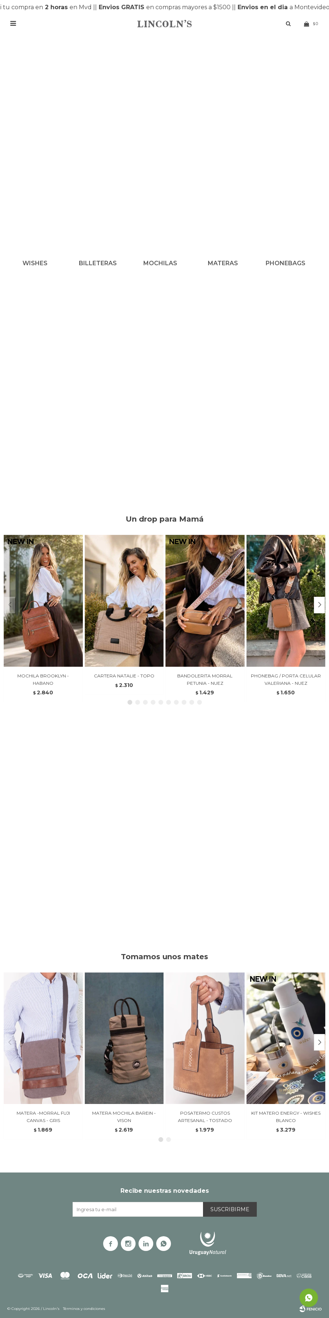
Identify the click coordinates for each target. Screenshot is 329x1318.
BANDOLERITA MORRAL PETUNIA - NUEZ (204, 679)
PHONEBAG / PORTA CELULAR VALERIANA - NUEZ (286, 679)
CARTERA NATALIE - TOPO (124, 676)
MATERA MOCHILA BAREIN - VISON (124, 1116)
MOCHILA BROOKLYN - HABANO (43, 679)
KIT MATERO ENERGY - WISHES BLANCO (286, 1116)
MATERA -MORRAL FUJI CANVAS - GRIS (43, 1116)
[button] (319, 605)
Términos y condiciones (84, 1308)
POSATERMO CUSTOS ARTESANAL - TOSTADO (205, 1116)
